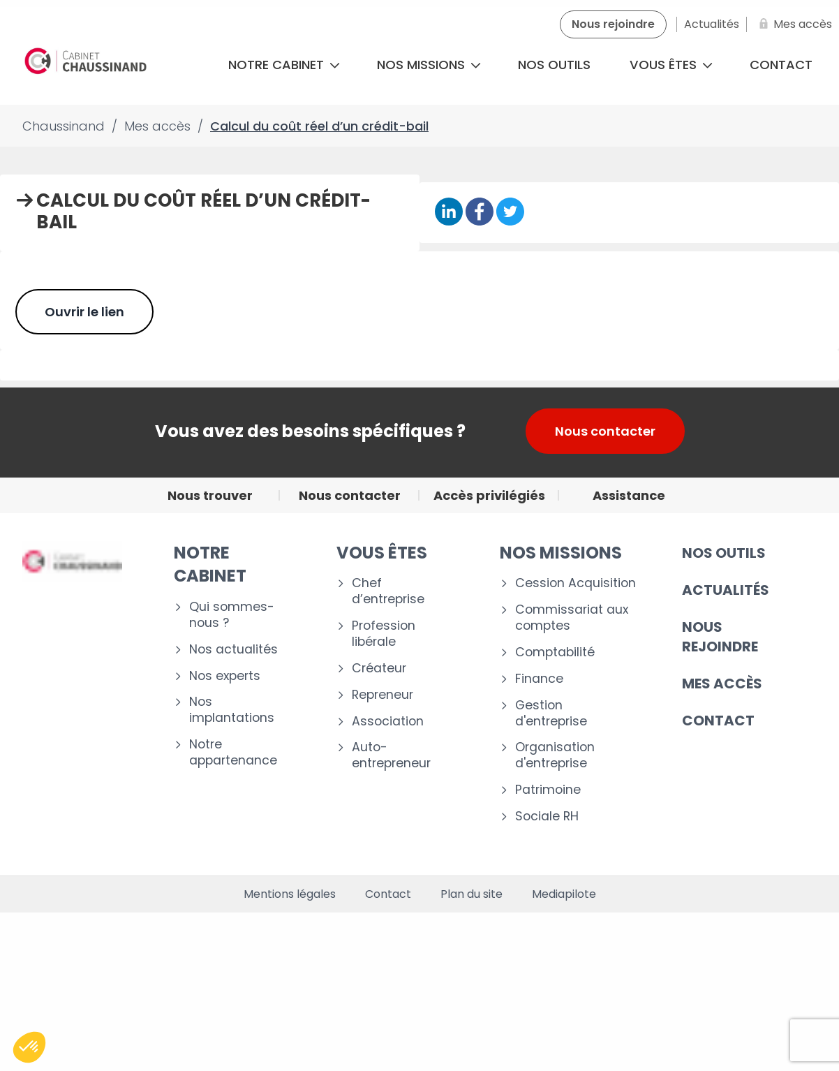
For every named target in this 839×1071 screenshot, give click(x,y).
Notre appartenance (233, 753)
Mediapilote (564, 894)
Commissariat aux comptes (571, 618)
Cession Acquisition (575, 583)
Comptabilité (555, 652)
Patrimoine (548, 790)
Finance (539, 679)
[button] (29, 1047)
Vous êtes (671, 64)
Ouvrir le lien (84, 311)
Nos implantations (231, 710)
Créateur (379, 668)
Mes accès (722, 683)
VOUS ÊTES (381, 552)
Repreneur (382, 695)
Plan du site (471, 894)
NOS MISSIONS (561, 552)
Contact (388, 894)
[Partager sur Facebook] (479, 213)
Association (388, 722)
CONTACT (718, 720)
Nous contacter (605, 431)
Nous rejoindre (720, 636)
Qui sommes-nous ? (231, 615)
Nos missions (429, 64)
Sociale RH (547, 816)
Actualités (725, 590)
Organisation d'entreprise (555, 755)
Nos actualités (233, 650)
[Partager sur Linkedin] (449, 213)
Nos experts (224, 676)
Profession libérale (383, 634)
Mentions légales (290, 894)
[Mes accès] (793, 24)
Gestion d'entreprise (551, 713)
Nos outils (554, 64)
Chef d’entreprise (388, 591)
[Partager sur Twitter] (510, 213)
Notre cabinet (284, 64)
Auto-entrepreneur (391, 755)
